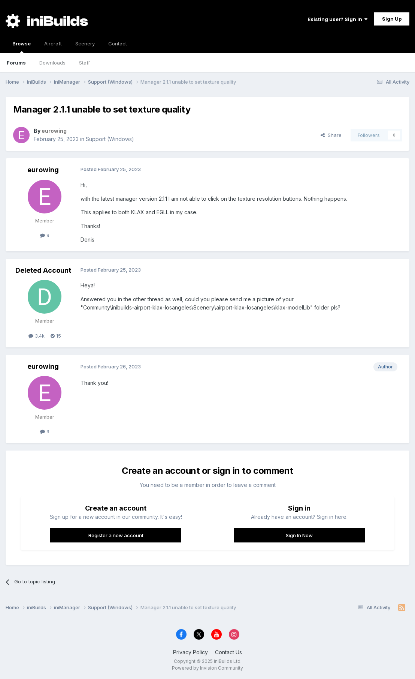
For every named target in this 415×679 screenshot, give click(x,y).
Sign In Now (299, 535)
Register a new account (115, 535)
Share (331, 135)
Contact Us (228, 652)
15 (56, 336)
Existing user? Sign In (337, 19)
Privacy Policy (190, 652)
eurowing (43, 170)
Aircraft (53, 44)
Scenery (85, 44)
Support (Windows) (110, 139)
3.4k (36, 336)
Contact (117, 44)
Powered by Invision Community (207, 668)
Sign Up (392, 19)
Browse (21, 47)
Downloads (52, 63)
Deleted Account (43, 270)
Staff (84, 63)
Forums (16, 63)
